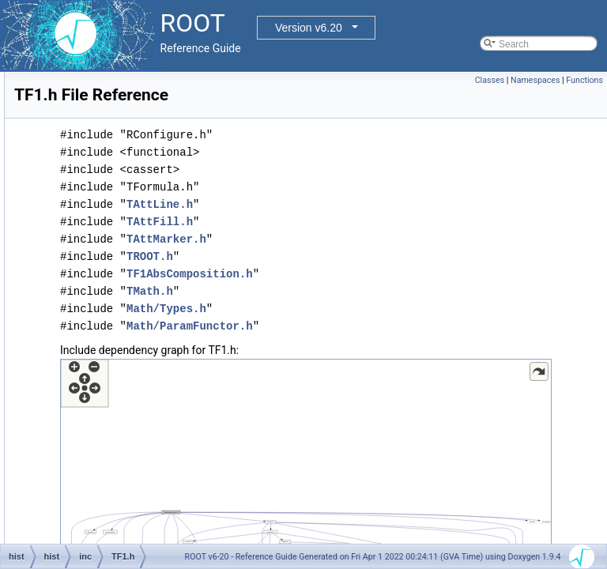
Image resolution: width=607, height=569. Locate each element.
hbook (78, 89)
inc (83, 124)
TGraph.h (110, 506)
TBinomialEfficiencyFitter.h (146, 263)
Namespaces (535, 80)
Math (100, 141)
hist (72, 106)
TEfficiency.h (117, 297)
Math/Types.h (364, 308)
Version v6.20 (308, 27)
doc (72, 71)
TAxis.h (105, 211)
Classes (489, 80)
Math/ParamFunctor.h (387, 325)
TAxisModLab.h (122, 228)
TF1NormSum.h (123, 384)
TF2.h (102, 402)
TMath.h (347, 291)
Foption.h (110, 176)
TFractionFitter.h (124, 489)
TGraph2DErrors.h (129, 541)
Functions (584, 80)
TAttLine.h (357, 204)
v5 (95, 158)
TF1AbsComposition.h (137, 350)
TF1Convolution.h (127, 367)
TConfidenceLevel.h (132, 280)
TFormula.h (114, 471)
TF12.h (105, 332)
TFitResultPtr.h (121, 454)
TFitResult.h (115, 437)
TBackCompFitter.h (131, 245)
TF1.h (102, 315)
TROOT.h (347, 256)
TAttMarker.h (364, 239)
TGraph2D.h (116, 523)
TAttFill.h (357, 221)
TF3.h (102, 419)
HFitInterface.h (121, 193)
